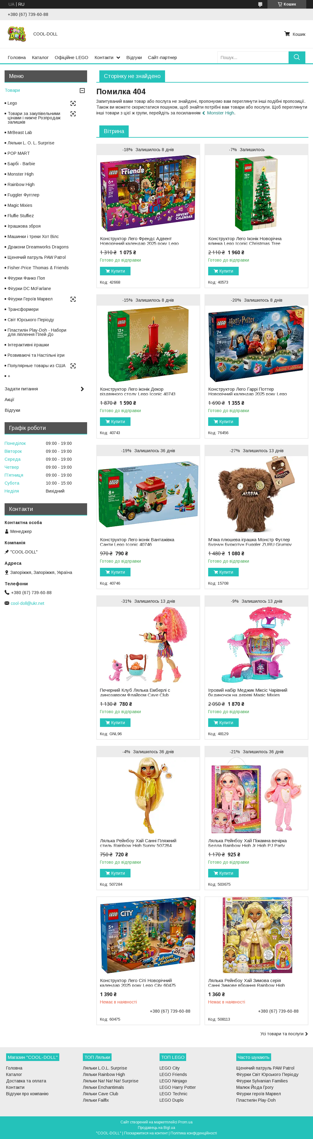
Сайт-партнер (162, 57)
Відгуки (134, 57)
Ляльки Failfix (96, 1100)
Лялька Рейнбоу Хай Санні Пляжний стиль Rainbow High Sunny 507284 (138, 843)
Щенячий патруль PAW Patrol (37, 257)
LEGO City (170, 1068)
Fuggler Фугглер (23, 194)
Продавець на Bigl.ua (156, 1128)
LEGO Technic (173, 1093)
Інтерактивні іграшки (28, 344)
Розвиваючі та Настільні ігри (36, 355)
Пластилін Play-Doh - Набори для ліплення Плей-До (37, 332)
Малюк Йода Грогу (255, 1087)
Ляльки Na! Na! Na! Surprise (110, 1080)
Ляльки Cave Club (100, 1093)
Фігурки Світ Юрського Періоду (267, 1074)
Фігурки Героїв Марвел (30, 298)
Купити (118, 271)
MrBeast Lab (20, 132)
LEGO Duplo (172, 1100)
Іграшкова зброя (24, 226)
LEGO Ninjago (173, 1080)
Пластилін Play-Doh (256, 1100)
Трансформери (23, 309)
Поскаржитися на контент (146, 1133)
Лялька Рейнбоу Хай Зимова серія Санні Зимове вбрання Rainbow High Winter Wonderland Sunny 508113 (246, 985)
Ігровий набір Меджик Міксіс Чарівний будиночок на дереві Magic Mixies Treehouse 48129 (247, 695)
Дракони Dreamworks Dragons (38, 246)
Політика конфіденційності (194, 1133)
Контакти (103, 57)
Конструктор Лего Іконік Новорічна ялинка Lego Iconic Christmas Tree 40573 (245, 243)
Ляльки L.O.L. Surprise (105, 1068)
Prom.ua (185, 1122)
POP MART (19, 153)
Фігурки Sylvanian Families (262, 1080)
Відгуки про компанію (27, 1093)
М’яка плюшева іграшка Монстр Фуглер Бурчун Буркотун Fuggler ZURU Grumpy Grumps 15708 (250, 544)
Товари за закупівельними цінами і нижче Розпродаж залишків (34, 118)
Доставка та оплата (26, 1080)
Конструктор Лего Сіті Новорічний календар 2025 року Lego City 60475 (138, 983)
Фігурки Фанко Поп (26, 278)
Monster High (220, 112)
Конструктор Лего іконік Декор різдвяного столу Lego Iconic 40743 (137, 391)
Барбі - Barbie (21, 163)
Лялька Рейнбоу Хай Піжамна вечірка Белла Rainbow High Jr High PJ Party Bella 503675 (247, 845)
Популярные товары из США (36, 365)
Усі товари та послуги (282, 1033)
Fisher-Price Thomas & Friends (38, 267)
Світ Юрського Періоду (31, 319)
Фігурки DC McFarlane (29, 288)
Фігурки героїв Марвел (258, 1093)
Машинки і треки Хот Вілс (33, 236)
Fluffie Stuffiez (21, 215)
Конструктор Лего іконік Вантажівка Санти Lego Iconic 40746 (137, 542)
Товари (12, 90)
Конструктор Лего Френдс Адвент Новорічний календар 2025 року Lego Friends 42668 (139, 243)
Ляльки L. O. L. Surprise (31, 142)
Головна (17, 57)
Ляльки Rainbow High (104, 1074)
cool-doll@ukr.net (27, 603)
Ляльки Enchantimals (103, 1087)
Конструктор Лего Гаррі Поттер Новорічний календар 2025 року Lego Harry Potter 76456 (247, 394)
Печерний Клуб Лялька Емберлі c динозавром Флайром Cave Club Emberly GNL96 (135, 695)
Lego (12, 103)
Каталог (40, 57)
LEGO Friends (173, 1074)
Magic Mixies (20, 205)
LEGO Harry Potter (178, 1087)
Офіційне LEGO (71, 57)
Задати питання (21, 388)
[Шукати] (297, 57)
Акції (9, 399)
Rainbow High (21, 184)
